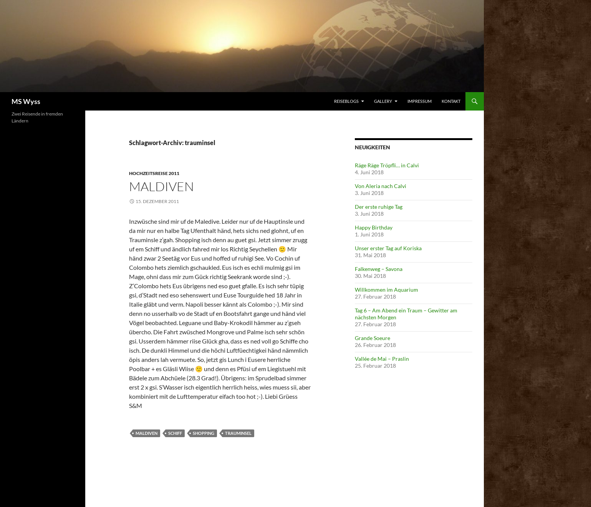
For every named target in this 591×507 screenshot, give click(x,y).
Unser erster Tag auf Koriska (388, 248)
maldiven (146, 433)
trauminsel (238, 433)
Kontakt (451, 101)
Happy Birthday (373, 227)
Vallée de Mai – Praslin (382, 358)
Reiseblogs (346, 101)
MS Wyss (26, 101)
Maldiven (161, 186)
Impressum (419, 101)
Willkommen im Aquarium (386, 289)
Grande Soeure (372, 338)
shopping (203, 433)
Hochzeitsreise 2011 (154, 173)
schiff (175, 433)
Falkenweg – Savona (378, 269)
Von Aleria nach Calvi (380, 186)
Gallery (383, 101)
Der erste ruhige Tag (378, 206)
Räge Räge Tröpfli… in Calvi (387, 165)
